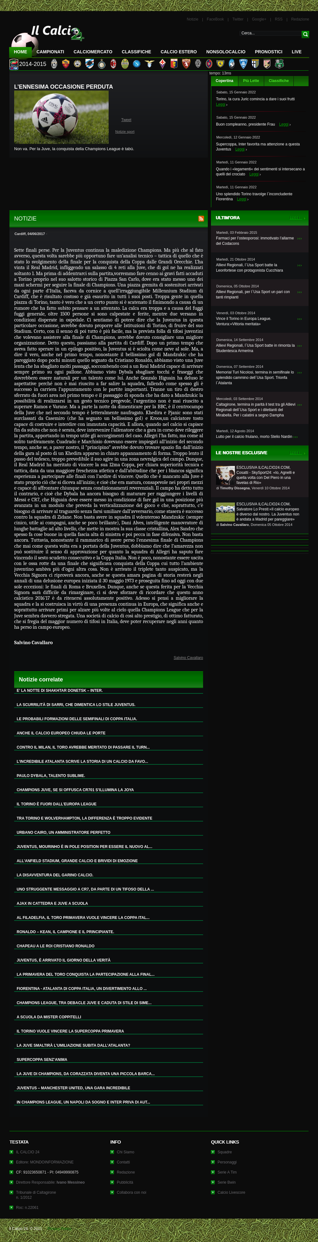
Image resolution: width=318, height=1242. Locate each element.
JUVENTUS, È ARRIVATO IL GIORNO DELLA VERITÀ (64, 960)
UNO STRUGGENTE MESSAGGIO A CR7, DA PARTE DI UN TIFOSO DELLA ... (85, 889)
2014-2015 (32, 64)
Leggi (220, 104)
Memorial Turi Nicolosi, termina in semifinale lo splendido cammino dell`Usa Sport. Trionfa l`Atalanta (255, 377)
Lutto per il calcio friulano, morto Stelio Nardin (254, 436)
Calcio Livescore (231, 1192)
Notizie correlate (41, 679)
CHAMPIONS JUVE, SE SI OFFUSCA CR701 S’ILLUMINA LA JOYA (75, 790)
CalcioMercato (93, 51)
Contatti (123, 1162)
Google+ (259, 19)
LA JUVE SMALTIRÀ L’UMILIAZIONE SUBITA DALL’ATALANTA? (73, 1045)
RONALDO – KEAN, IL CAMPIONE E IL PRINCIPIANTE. (65, 932)
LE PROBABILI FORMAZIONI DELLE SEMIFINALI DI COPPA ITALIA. (77, 719)
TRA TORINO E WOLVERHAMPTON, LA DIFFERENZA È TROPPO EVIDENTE (84, 818)
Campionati (50, 51)
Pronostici (268, 51)
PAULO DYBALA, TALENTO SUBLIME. (51, 776)
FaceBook (215, 19)
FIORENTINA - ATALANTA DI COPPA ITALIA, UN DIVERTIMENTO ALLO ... (82, 988)
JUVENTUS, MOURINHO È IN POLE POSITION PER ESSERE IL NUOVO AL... (84, 847)
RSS (279, 19)
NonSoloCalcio (225, 51)
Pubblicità (125, 1182)
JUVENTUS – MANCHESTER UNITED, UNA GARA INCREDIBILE (73, 1088)
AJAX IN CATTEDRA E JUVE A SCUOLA (52, 903)
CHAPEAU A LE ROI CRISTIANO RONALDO (55, 946)
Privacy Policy (59, 1229)
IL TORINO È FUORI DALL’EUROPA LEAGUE (57, 804)
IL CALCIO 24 (27, 1152)
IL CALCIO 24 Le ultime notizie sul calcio (47, 40)
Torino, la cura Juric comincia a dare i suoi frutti (255, 99)
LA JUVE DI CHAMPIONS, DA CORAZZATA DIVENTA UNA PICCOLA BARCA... (86, 1074)
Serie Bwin (227, 1182)
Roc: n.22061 (27, 1207)
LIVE (297, 51)
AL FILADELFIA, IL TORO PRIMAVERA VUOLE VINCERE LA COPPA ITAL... (83, 917)
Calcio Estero (179, 51)
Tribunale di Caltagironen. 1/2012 (36, 1195)
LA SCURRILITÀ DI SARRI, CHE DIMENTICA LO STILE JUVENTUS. (76, 705)
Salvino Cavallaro (188, 658)
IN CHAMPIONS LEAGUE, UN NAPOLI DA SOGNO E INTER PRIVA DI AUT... (83, 1102)
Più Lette (251, 81)
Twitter (237, 19)
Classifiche (279, 81)
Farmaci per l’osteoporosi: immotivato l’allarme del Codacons (255, 241)
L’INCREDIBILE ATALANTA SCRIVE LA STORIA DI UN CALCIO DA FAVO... (82, 761)
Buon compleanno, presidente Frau (245, 124)
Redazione (300, 19)
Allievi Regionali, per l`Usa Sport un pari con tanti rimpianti (253, 294)
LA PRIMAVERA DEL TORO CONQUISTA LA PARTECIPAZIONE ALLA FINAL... (86, 974)
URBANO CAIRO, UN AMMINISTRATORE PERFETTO (64, 832)
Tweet (126, 120)
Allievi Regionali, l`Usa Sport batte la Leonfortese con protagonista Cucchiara (249, 268)
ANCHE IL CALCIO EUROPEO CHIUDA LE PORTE (61, 733)
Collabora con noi (131, 1192)
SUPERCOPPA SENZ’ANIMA (42, 1059)
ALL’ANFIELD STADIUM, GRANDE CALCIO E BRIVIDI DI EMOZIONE (77, 861)
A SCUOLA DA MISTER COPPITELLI (49, 1017)
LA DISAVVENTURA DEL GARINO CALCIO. (55, 875)
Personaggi (227, 1162)
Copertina (224, 81)
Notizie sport (124, 131)
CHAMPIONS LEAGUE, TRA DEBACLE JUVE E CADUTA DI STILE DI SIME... (84, 1003)
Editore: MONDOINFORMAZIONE (45, 1162)
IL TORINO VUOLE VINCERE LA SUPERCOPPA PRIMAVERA (70, 1031)
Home (20, 51)
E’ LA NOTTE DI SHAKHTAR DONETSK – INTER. (60, 690)
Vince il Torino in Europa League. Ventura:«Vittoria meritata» (243, 321)
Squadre (225, 1152)
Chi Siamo (125, 1152)
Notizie (192, 19)
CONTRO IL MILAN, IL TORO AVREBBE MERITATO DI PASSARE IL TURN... (83, 747)
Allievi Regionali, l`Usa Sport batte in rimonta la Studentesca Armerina (255, 348)
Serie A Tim (227, 1172)
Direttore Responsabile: (50, 1182)
